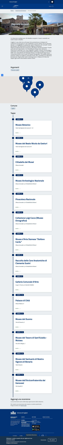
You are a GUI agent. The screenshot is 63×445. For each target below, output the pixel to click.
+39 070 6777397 (25, 425)
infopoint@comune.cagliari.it (27, 421)
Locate (2, 75)
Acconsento (43, 440)
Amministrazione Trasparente (13, 417)
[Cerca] (53, 6)
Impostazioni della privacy (31, 435)
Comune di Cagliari (13, 1)
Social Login (24, 405)
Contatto (15, 435)
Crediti (21, 435)
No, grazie (52, 439)
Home (12, 10)
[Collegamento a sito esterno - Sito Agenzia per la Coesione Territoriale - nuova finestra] (43, 435)
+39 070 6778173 (25, 424)
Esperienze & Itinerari (20, 10)
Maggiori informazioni (12, 443)
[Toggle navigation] (2, 6)
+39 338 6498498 (25, 426)
